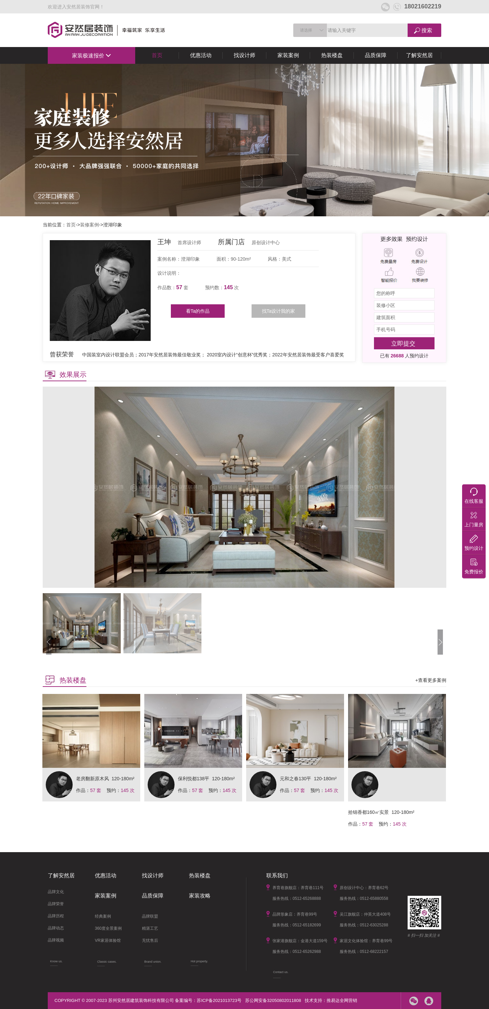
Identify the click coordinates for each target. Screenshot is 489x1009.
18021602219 (417, 6)
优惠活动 (201, 55)
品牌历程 (56, 916)
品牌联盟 (150, 916)
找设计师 (244, 55)
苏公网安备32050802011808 (273, 1000)
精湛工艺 (150, 928)
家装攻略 (200, 895)
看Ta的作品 (198, 311)
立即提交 (403, 343)
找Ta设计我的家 (278, 311)
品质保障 (375, 55)
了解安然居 (419, 55)
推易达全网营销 (342, 1000)
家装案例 (288, 55)
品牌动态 (56, 928)
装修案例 (89, 224)
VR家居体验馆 (108, 940)
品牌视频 (56, 940)
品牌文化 (56, 891)
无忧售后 (150, 940)
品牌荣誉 (56, 904)
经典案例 (103, 916)
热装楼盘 (332, 55)
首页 (157, 55)
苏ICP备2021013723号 (219, 1000)
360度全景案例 (108, 928)
